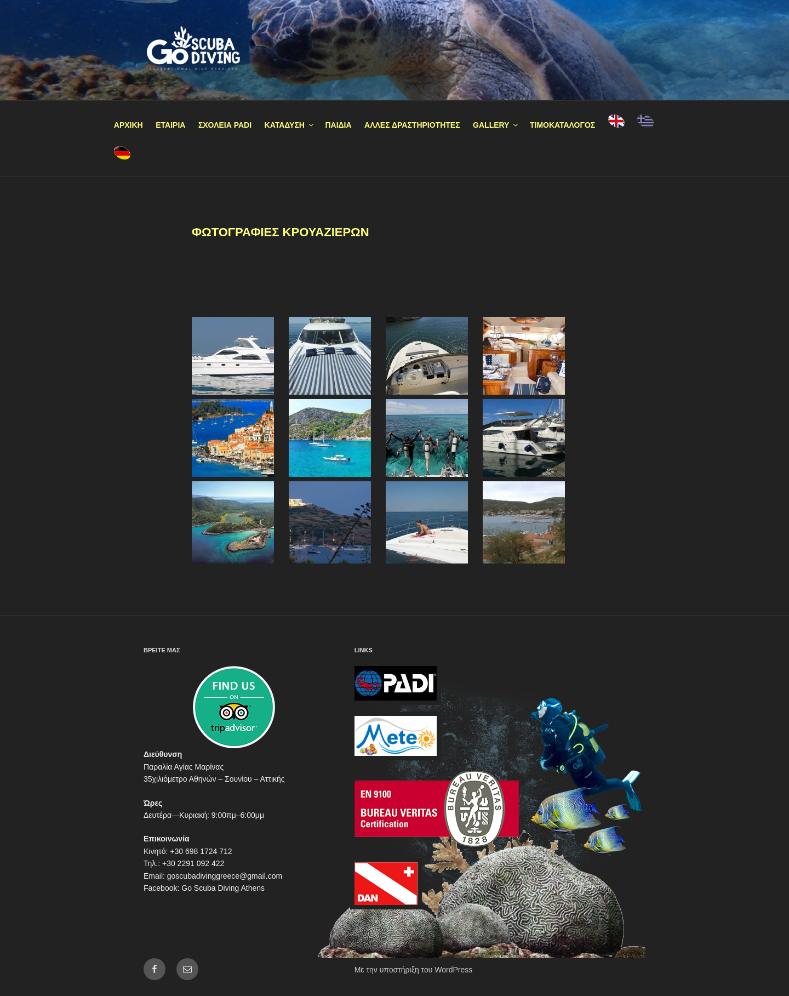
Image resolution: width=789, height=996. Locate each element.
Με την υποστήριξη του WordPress (414, 969)
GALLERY (496, 125)
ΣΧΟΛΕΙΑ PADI (224, 125)
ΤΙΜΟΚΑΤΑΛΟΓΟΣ (562, 125)
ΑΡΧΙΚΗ (128, 125)
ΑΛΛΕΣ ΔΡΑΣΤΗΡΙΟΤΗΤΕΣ (412, 125)
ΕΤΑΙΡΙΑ (170, 125)
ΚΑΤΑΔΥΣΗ (290, 125)
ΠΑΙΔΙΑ (338, 125)
